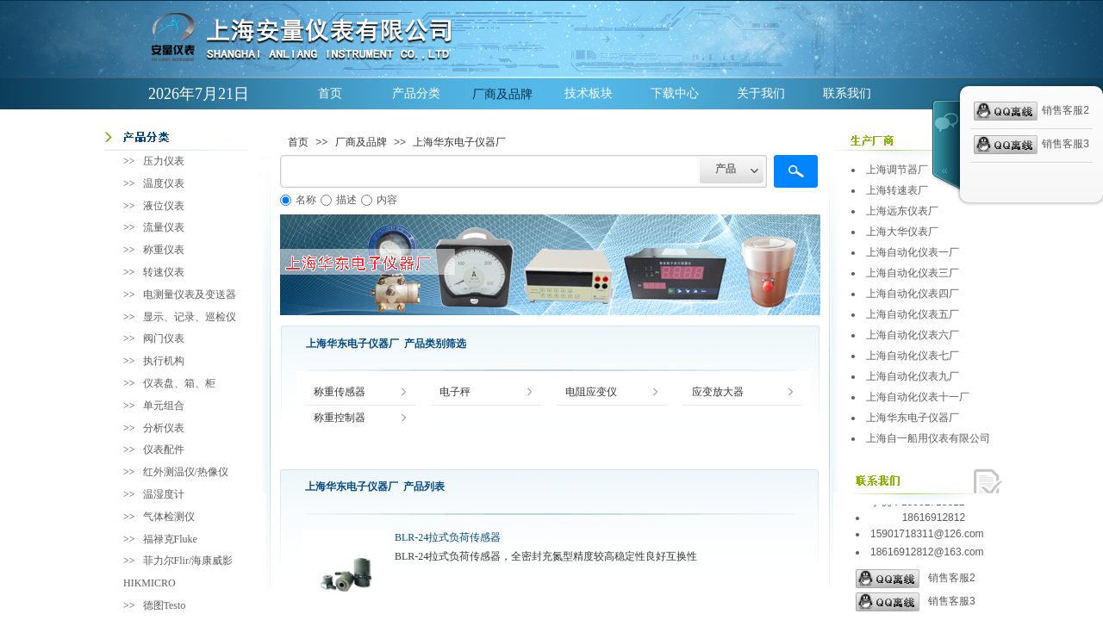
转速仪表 (163, 272)
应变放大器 (718, 392)
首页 (330, 93)
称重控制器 (339, 418)
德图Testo (164, 605)
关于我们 (761, 93)
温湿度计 (163, 494)
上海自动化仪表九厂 (912, 376)
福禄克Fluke (170, 539)
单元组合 (163, 406)
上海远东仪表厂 (902, 211)
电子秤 (454, 392)
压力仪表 (163, 161)
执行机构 (163, 361)
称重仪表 (163, 250)
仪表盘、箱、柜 (179, 383)
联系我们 (847, 93)
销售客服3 (915, 601)
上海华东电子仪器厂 (459, 142)
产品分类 (416, 93)
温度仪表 (163, 183)
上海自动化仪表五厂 (912, 314)
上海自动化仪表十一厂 (917, 397)
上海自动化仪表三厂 (912, 273)
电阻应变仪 (591, 392)
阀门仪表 (163, 338)
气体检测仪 (169, 517)
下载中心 (675, 93)
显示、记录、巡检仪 (189, 317)
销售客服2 (915, 578)
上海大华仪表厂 (902, 232)
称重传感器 (339, 392)
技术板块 (588, 93)
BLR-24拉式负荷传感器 (448, 537)
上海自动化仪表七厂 (912, 356)
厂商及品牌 (502, 94)
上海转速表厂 (897, 190)
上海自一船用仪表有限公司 (928, 438)
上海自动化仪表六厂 (912, 335)
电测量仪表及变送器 (189, 294)
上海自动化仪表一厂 (912, 252)
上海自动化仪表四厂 (912, 294)
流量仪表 (163, 227)
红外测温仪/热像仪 (185, 472)
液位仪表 (163, 206)
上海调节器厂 (897, 170)
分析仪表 (163, 428)
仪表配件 (163, 449)
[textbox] (490, 171)
